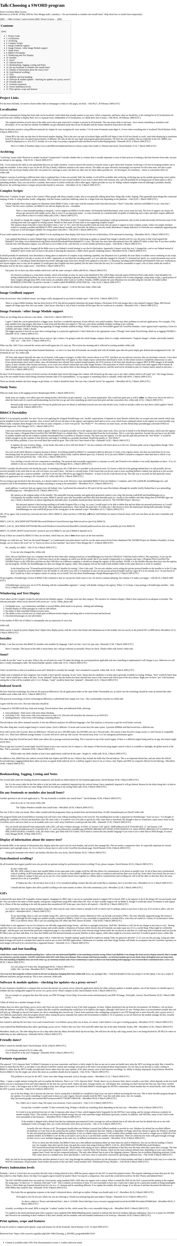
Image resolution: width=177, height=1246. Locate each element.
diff (2, 19)
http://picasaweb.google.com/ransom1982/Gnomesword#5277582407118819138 (45, 1098)
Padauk (39, 239)
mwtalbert (75, 206)
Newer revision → (49, 19)
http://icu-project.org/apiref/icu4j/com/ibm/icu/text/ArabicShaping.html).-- (85, 141)
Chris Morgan (39, 14)
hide (4, 31)
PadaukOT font (12, 241)
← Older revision (12, 19)
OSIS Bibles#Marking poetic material (83, 1213)
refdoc (3, 172)
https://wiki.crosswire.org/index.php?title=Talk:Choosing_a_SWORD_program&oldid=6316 (55, 1233)
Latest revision (28, 19)
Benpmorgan (44, 393)
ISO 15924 (104, 275)
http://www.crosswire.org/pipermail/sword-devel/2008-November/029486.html (122, 1201)
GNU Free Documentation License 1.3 (45, 1242)
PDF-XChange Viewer (62, 995)
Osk (90, 103)
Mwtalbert (70, 185)
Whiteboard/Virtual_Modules (105, 1162)
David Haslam (164, 129)
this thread (128, 423)
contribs (54, 14)
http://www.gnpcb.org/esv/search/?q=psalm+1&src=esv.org (58, 1176)
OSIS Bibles (10, 1188)
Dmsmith (122, 141)
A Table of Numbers (26, 146)
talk (48, 14)
